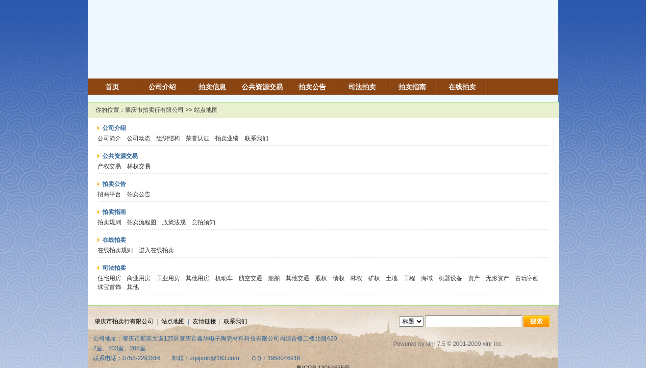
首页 (112, 87)
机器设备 (450, 278)
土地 (392, 278)
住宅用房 (109, 278)
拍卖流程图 (141, 222)
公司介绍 (162, 87)
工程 (409, 278)
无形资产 (497, 278)
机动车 (224, 278)
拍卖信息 (212, 87)
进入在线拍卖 (156, 250)
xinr (430, 344)
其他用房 (197, 278)
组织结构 (168, 138)
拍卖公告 (312, 87)
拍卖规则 (109, 222)
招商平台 (109, 194)
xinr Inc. (493, 344)
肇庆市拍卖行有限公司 (154, 109)
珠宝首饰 (109, 287)
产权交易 (109, 166)
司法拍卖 (362, 87)
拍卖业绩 (227, 138)
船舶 (274, 278)
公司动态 (138, 138)
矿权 (374, 278)
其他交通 (297, 278)
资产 (474, 278)
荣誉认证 (197, 138)
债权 (339, 278)
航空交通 (250, 278)
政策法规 (174, 222)
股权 (321, 278)
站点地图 (173, 321)
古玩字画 (527, 278)
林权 (356, 278)
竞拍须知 (203, 222)
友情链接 (204, 321)
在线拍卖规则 (115, 250)
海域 (427, 278)
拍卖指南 (412, 87)
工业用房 (168, 278)
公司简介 (109, 138)
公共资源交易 (262, 87)
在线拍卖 (462, 87)
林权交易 (138, 166)
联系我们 (256, 138)
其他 (133, 287)
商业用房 (138, 278)
